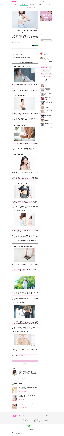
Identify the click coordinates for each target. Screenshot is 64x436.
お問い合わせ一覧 (18, 433)
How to (12, 42)
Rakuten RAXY (15, 2)
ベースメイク (42, 27)
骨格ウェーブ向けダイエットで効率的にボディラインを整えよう (22, 57)
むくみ (25, 407)
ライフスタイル (44, 76)
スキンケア (42, 25)
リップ (48, 70)
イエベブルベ (42, 73)
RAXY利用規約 (36, 420)
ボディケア (15, 41)
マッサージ (23, 407)
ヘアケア (42, 32)
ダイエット (16, 42)
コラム (41, 36)
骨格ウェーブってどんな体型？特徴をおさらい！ (20, 51)
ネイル (41, 34)
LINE (45, 419)
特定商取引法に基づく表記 (37, 421)
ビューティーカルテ (25, 419)
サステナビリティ (23, 433)
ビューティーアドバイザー (26, 420)
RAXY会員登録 (46, 415)
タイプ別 (49, 76)
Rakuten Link (46, 420)
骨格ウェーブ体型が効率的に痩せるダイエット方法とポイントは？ (22, 52)
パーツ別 (47, 73)
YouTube (46, 421)
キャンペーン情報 (32, 4)
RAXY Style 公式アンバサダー (44, 67)
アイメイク (42, 29)
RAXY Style (23, 4)
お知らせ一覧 (35, 415)
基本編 (22, 391)
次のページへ (25, 360)
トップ (15, 4)
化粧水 (50, 73)
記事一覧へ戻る (24, 378)
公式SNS (40, 4)
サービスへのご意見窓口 (37, 419)
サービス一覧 (13, 433)
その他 (41, 37)
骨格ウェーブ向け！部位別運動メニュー (19, 54)
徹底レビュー (44, 70)
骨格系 (18, 42)
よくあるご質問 (48, 4)
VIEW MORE (50, 61)
